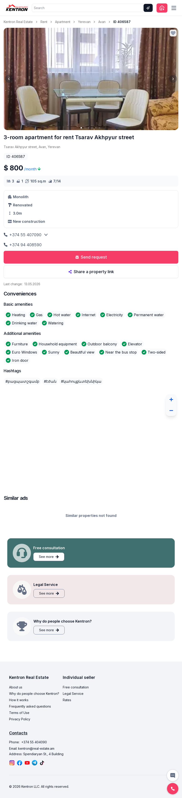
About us (15, 702)
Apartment (62, 22)
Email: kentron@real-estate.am (31, 763)
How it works (18, 714)
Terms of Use (19, 727)
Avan (102, 22)
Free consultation (76, 702)
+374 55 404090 (34, 757)
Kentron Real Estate (18, 22)
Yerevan (84, 22)
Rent (43, 22)
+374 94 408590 (23, 244)
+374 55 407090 (22, 234)
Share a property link (91, 271)
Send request (91, 257)
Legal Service (73, 708)
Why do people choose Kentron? (34, 708)
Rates (67, 714)
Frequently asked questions (30, 721)
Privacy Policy (19, 734)
